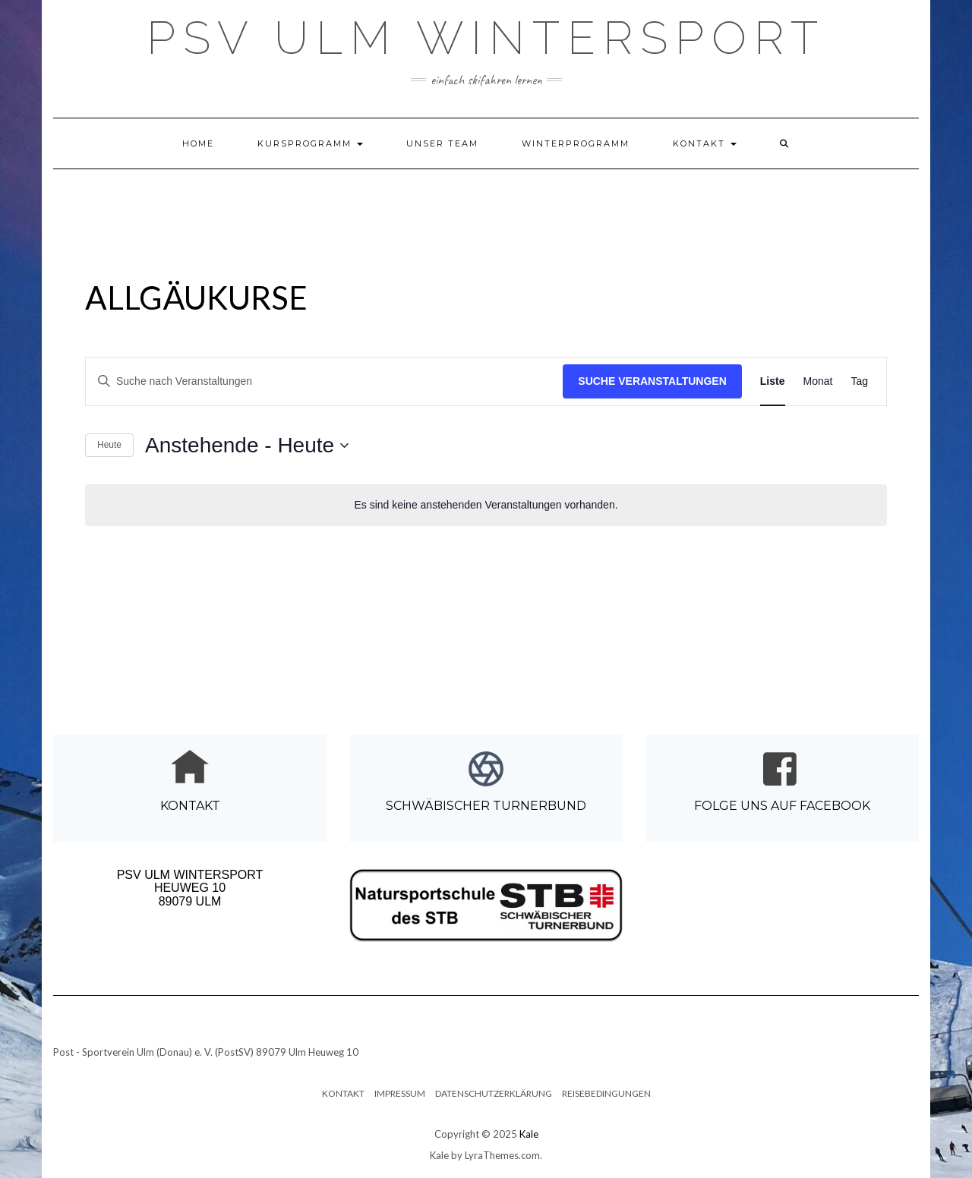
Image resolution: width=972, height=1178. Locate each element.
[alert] (486, 505)
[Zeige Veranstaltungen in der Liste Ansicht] (772, 381)
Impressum (399, 1093)
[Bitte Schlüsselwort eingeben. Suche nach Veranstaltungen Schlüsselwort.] (324, 381)
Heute (109, 444)
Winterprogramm (576, 143)
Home (198, 143)
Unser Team (442, 143)
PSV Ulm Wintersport (486, 38)
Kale (528, 1134)
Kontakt (705, 143)
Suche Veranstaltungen (652, 381)
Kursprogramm (310, 143)
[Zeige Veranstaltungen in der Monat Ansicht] (818, 381)
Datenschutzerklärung (493, 1093)
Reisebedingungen (606, 1093)
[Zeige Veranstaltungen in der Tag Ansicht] (859, 381)
